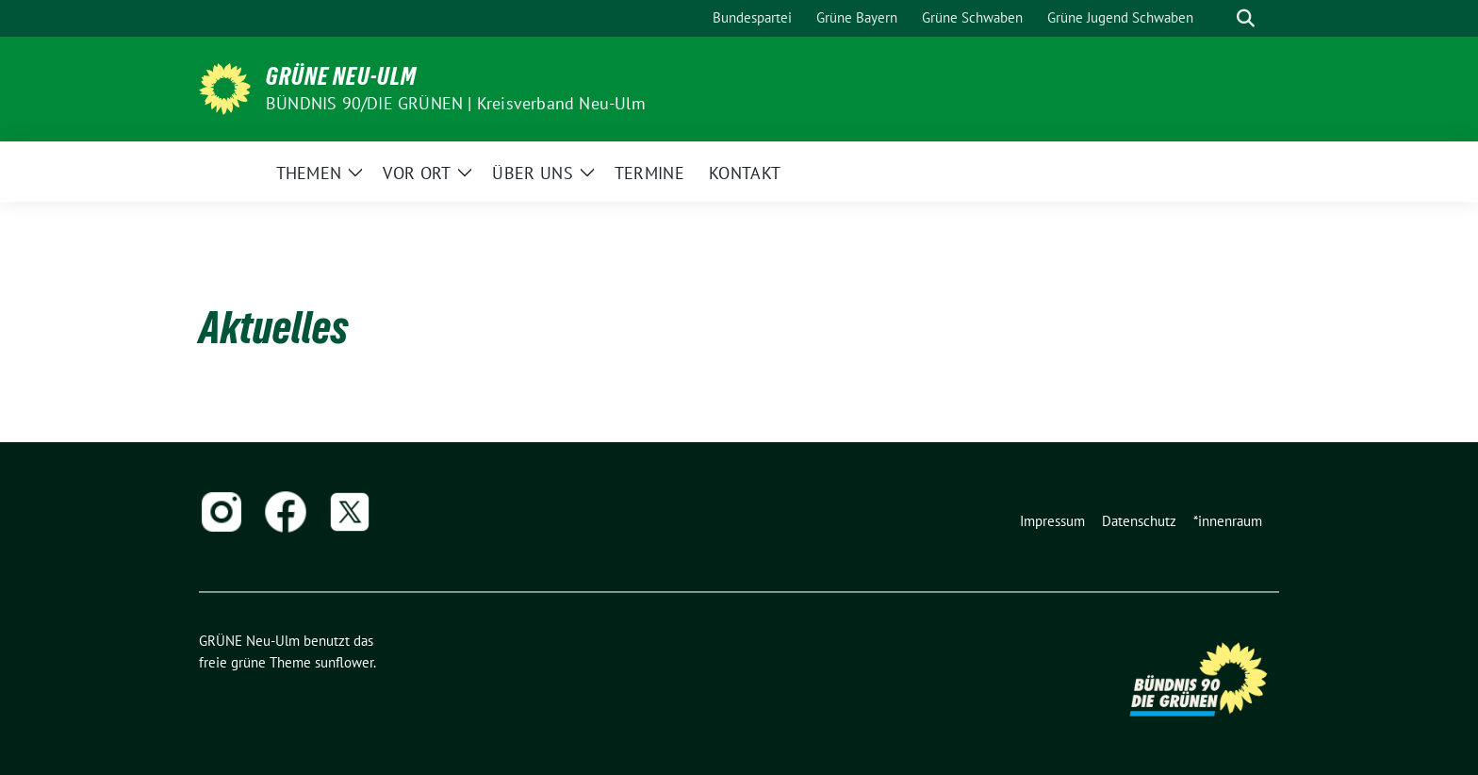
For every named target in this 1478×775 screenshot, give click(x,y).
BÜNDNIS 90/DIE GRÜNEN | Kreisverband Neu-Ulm (456, 103)
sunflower (344, 662)
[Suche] (1218, 18)
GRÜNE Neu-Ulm (341, 76)
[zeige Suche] (1245, 18)
